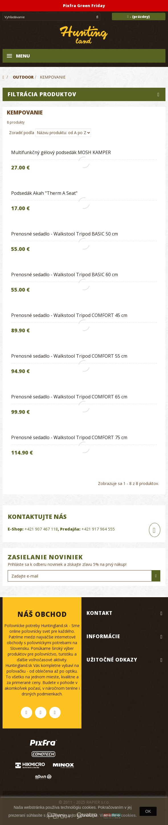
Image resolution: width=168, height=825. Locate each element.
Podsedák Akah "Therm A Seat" (44, 193)
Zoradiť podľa (21, 132)
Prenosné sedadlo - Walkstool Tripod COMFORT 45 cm (69, 315)
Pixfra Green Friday (84, 5)
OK (148, 811)
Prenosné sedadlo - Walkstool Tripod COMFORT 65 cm (69, 397)
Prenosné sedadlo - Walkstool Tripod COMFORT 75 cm (69, 437)
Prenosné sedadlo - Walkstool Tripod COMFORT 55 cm (69, 356)
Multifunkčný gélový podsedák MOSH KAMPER (61, 152)
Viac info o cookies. (118, 815)
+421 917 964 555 (98, 529)
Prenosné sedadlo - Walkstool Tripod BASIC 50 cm (64, 234)
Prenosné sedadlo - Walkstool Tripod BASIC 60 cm (64, 274)
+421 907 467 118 (41, 529)
